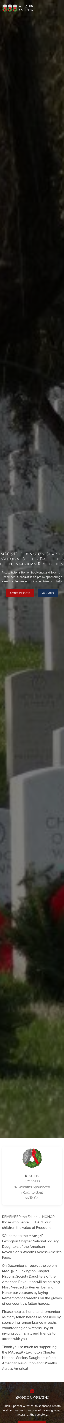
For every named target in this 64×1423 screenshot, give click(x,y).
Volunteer (48, 593)
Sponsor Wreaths (20, 593)
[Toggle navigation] (60, 8)
